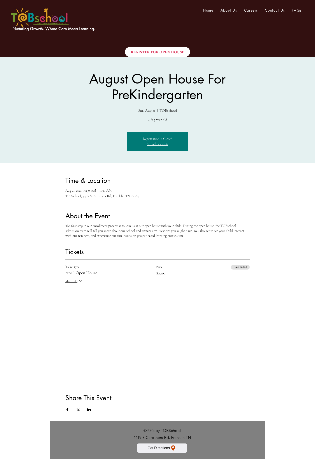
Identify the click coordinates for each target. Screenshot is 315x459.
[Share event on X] (78, 409)
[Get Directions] (162, 448)
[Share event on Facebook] (67, 409)
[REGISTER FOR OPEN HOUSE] (157, 52)
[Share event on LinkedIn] (89, 409)
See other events (157, 144)
